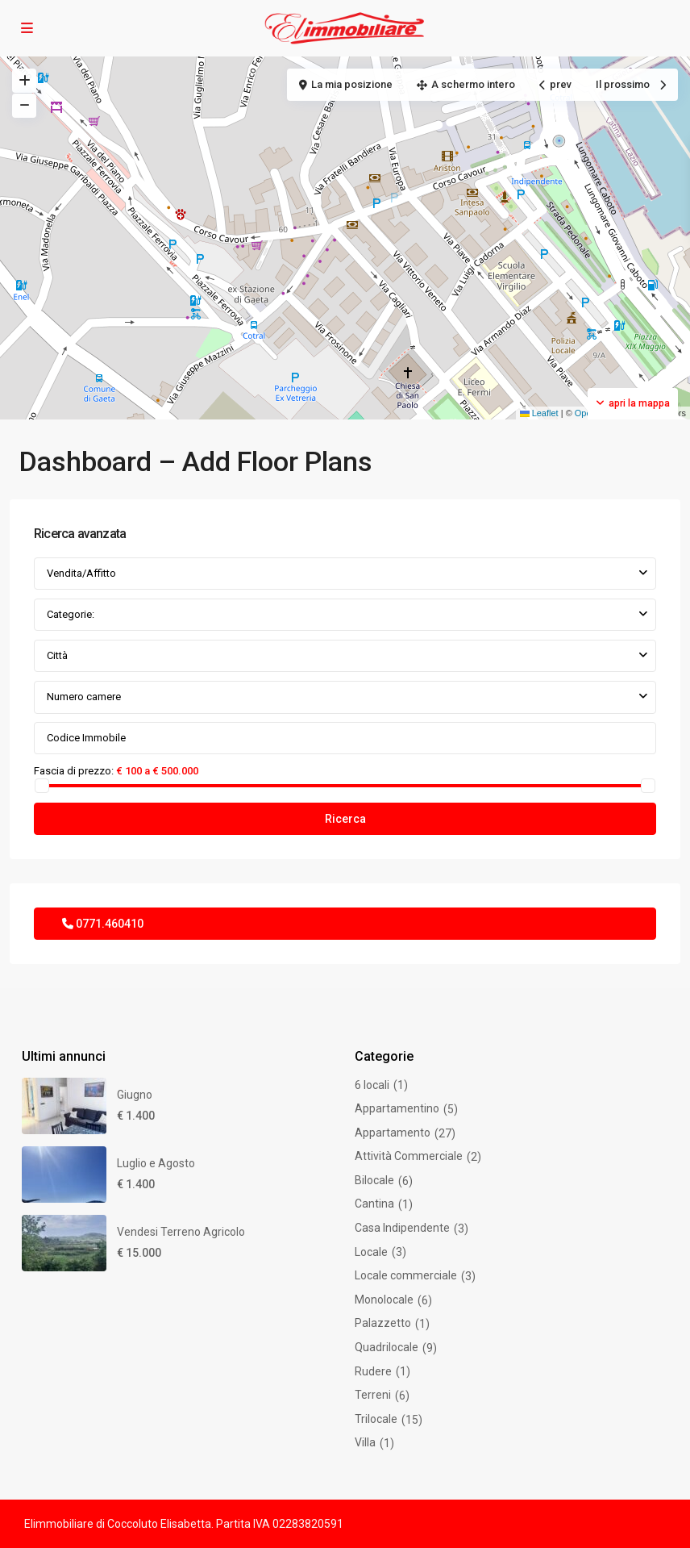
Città (57, 655)
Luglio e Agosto (156, 1163)
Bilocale (374, 1180)
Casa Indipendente (402, 1227)
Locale (371, 1251)
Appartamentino (397, 1108)
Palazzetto (383, 1322)
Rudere (373, 1371)
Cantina (374, 1203)
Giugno (134, 1094)
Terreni (373, 1394)
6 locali (372, 1085)
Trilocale (376, 1418)
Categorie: (70, 614)
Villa (365, 1442)
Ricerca (345, 818)
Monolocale (384, 1299)
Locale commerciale (406, 1275)
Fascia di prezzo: (74, 770)
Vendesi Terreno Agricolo (181, 1231)
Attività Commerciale (409, 1156)
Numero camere (84, 697)
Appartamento (392, 1132)
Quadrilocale (386, 1347)
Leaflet (539, 413)
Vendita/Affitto (81, 573)
